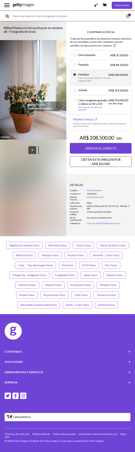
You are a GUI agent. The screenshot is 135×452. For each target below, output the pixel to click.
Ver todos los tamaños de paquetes (90, 108)
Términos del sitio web (17, 433)
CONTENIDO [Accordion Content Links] (68, 351)
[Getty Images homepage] (23, 5)
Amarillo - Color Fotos (106, 255)
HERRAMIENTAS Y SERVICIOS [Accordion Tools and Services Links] (68, 372)
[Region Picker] (68, 417)
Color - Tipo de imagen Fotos (35, 265)
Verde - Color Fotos (77, 304)
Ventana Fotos (50, 255)
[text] (67, 16)
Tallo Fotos (81, 295)
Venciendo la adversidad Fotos (38, 304)
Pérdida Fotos (108, 285)
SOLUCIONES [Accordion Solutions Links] (68, 361)
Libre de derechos (95, 197)
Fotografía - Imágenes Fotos (29, 275)
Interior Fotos (114, 275)
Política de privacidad (64, 433)
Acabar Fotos (76, 255)
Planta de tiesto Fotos (113, 245)
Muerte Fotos (53, 285)
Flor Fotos (111, 265)
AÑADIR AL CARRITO (100, 148)
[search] (9, 16)
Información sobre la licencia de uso (98, 433)
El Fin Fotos (89, 265)
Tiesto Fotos (83, 245)
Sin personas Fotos (54, 295)
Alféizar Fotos (24, 255)
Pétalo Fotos (26, 295)
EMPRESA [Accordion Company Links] (68, 382)
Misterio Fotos (27, 285)
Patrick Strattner (94, 190)
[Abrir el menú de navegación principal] (7, 5)
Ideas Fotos (91, 275)
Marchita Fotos (57, 245)
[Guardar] (32, 150)
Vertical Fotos (106, 304)
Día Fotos (67, 265)
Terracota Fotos (106, 295)
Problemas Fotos (80, 285)
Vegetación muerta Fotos (24, 245)
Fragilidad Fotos (65, 275)
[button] (33, 90)
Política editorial (41, 433)
